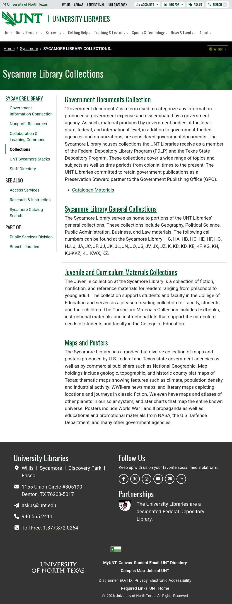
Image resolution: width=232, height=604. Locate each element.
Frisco (29, 475)
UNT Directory (118, 4)
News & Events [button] (183, 33)
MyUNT (66, 4)
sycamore (29, 48)
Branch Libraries (24, 246)
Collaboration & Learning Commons (27, 136)
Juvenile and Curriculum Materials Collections (121, 272)
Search (217, 4)
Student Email (96, 4)
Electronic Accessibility (170, 580)
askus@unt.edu (39, 505)
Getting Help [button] (79, 33)
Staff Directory (23, 168)
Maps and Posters (86, 342)
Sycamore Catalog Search (26, 212)
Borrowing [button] (55, 33)
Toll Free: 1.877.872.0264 (50, 528)
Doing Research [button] (29, 33)
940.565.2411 (37, 516)
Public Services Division (31, 237)
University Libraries (81, 19)
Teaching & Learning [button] (111, 33)
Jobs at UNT (158, 570)
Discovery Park (85, 468)
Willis (28, 468)
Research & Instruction (30, 199)
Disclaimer (108, 580)
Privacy (141, 580)
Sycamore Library (24, 98)
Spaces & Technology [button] (149, 33)
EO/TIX (126, 580)
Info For (171, 4)
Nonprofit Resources (28, 123)
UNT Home (159, 588)
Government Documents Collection (108, 99)
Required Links (134, 588)
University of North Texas (25, 4)
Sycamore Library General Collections (111, 209)
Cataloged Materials (93, 190)
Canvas (78, 4)
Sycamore (51, 468)
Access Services (24, 190)
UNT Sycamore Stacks (30, 159)
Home (8, 33)
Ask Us (195, 4)
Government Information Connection (31, 110)
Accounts (145, 4)
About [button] (205, 33)
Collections (20, 149)
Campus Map (133, 570)
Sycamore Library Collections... (78, 48)
